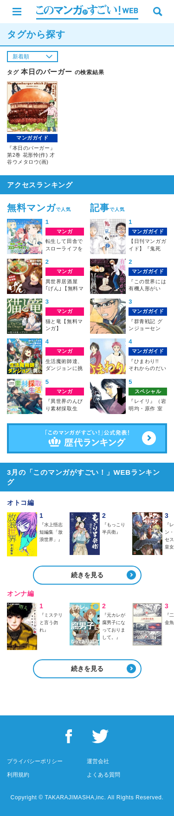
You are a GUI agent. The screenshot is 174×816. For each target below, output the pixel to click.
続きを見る (87, 575)
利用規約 (18, 774)
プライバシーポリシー (35, 761)
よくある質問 (103, 774)
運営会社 (98, 761)
